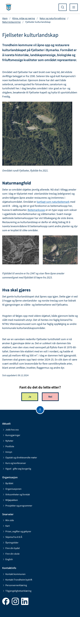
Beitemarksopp (36, 210)
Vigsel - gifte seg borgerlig (16, 468)
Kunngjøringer (11, 435)
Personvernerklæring (14, 585)
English (7, 559)
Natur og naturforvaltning (52, 18)
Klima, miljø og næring (23, 18)
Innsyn (7, 452)
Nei (50, 397)
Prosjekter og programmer (17, 505)
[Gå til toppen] (40, 410)
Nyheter (7, 441)
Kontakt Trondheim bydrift (17, 579)
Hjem (5, 18)
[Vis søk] (63, 7)
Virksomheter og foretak (16, 494)
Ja (29, 397)
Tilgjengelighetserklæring (16, 591)
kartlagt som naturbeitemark (53, 202)
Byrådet (7, 483)
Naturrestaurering (11, 22)
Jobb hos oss (10, 429)
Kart (6, 526)
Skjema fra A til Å (12, 537)
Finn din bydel (11, 548)
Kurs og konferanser (14, 463)
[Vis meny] (74, 7)
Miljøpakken (10, 500)
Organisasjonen (11, 489)
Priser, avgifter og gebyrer (16, 531)
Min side (8, 520)
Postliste (8, 446)
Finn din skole (11, 553)
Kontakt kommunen (14, 574)
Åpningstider (10, 542)
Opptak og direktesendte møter (19, 457)
